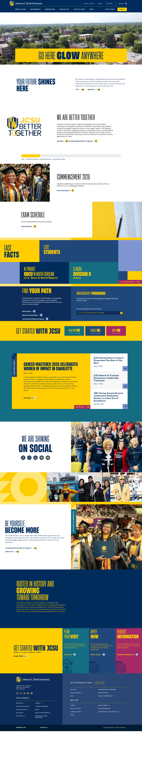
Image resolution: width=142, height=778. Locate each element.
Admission (50, 9)
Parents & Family (76, 712)
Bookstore (19, 716)
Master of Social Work (30, 315)
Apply (122, 9)
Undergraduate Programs (107, 689)
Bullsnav (19, 713)
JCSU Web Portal (21, 709)
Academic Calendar (22, 706)
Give (91, 9)
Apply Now (91, 89)
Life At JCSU (79, 9)
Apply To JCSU (96, 655)
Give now (60, 141)
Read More (27, 398)
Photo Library (103, 705)
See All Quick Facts (128, 282)
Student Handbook (41, 706)
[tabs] (107, 312)
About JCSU (20, 9)
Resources (19, 703)
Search (123, 4)
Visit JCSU (110, 9)
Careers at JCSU (21, 727)
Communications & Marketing (41, 716)
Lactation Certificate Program (33, 319)
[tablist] (100, 313)
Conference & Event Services (108, 712)
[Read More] (125, 368)
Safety (37, 709)
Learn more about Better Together (80, 141)
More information (63, 190)
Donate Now (18, 656)
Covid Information (104, 708)
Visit (77, 89)
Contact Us (44, 727)
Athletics (64, 9)
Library (37, 703)
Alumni (100, 3)
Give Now (109, 3)
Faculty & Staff (89, 3)
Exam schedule (26, 226)
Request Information (125, 655)
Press (72, 715)
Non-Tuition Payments (42, 713)
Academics (36, 9)
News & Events (103, 693)
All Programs (26, 311)
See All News (79, 407)
